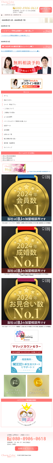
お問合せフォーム (26, 448)
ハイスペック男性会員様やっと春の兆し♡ (18, 31)
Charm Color (27, 455)
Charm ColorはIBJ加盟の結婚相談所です (40, 171)
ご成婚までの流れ (9, 112)
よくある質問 (8, 117)
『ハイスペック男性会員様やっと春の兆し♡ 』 (15, 35)
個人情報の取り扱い (10, 138)
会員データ (7, 125)
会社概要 (6, 130)
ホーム (6, 95)
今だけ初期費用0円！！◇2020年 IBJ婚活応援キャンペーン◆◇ (20, 51)
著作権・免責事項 (9, 143)
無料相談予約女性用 (45, 10)
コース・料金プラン (10, 104)
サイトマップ (8, 147)
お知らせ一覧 (8, 134)
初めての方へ (8, 100)
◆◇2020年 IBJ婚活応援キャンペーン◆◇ (18, 46)
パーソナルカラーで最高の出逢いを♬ (15, 121)
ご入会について (9, 108)
